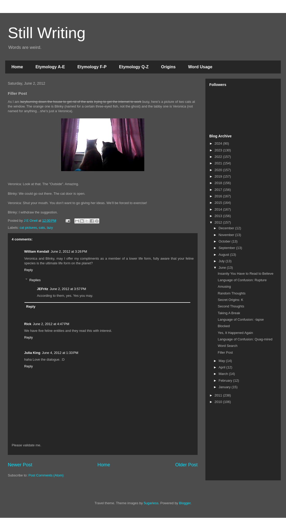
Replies (35, 280)
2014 (218, 209)
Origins (168, 67)
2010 (218, 402)
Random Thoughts (231, 293)
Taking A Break (229, 313)
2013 (218, 216)
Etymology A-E (50, 67)
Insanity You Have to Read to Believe (245, 273)
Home (17, 67)
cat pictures (28, 228)
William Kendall (36, 251)
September (227, 248)
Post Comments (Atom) (46, 475)
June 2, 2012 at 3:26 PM (69, 251)
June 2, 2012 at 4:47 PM (51, 324)
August (224, 255)
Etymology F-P (92, 67)
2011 (218, 395)
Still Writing (47, 33)
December (227, 228)
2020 (218, 170)
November (227, 235)
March (224, 374)
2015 (218, 203)
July (222, 261)
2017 (218, 190)
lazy (50, 228)
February (226, 380)
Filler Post (225, 352)
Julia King (32, 353)
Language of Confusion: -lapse (241, 319)
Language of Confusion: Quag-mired (245, 339)
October (225, 241)
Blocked (224, 326)
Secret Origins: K (230, 300)
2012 (218, 222)
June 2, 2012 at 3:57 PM (68, 289)
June (223, 268)
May (222, 361)
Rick (27, 324)
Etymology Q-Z (134, 67)
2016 (218, 196)
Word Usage (200, 67)
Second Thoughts (231, 306)
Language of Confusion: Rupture (242, 280)
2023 (218, 150)
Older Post (186, 464)
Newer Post (20, 464)
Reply (28, 270)
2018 (218, 183)
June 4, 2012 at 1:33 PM (60, 353)
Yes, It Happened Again (235, 333)
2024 (218, 143)
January (225, 387)
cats (42, 228)
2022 (218, 157)
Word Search (227, 346)
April (222, 367)
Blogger (185, 503)
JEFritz (42, 289)
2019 (218, 176)
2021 (218, 163)
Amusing (224, 286)
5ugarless (151, 503)
